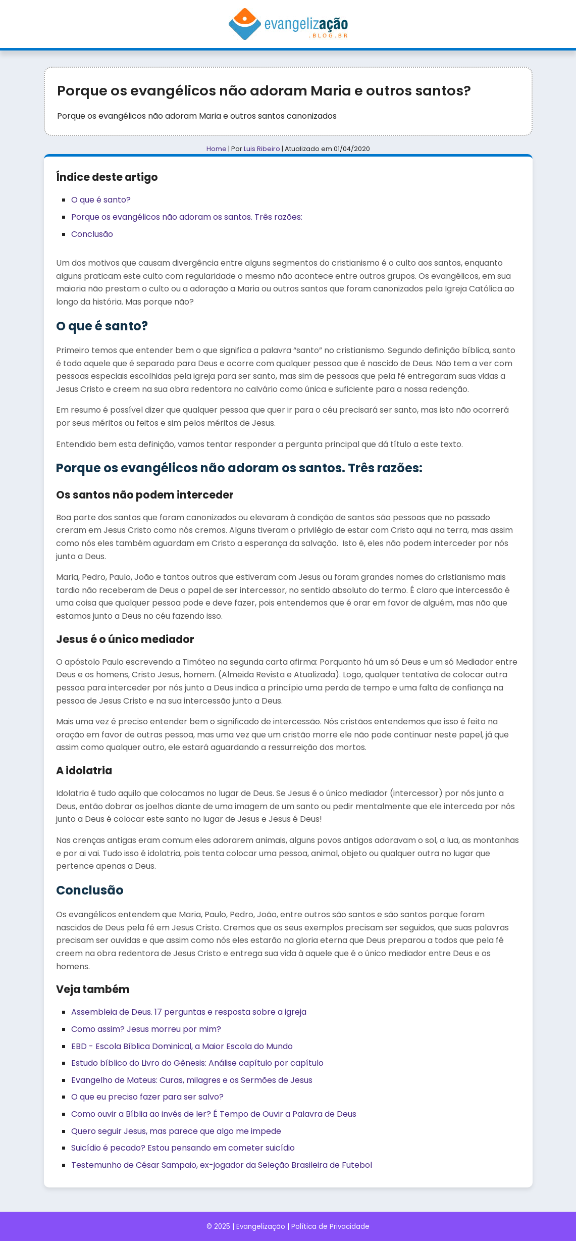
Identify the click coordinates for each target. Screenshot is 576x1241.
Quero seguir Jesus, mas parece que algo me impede (176, 1131)
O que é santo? (101, 200)
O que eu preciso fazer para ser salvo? (147, 1097)
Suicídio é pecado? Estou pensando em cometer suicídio (183, 1148)
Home (216, 148)
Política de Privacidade (330, 1226)
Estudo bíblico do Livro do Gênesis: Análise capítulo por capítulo (197, 1063)
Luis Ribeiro (262, 148)
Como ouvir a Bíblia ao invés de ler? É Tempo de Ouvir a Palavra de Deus (213, 1114)
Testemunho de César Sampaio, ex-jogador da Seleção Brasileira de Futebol (221, 1165)
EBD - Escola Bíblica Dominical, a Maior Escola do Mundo (182, 1046)
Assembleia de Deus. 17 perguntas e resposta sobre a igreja (188, 1012)
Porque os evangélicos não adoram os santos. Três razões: (186, 217)
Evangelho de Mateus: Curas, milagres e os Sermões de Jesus (191, 1080)
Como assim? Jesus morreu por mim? (146, 1029)
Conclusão (92, 234)
